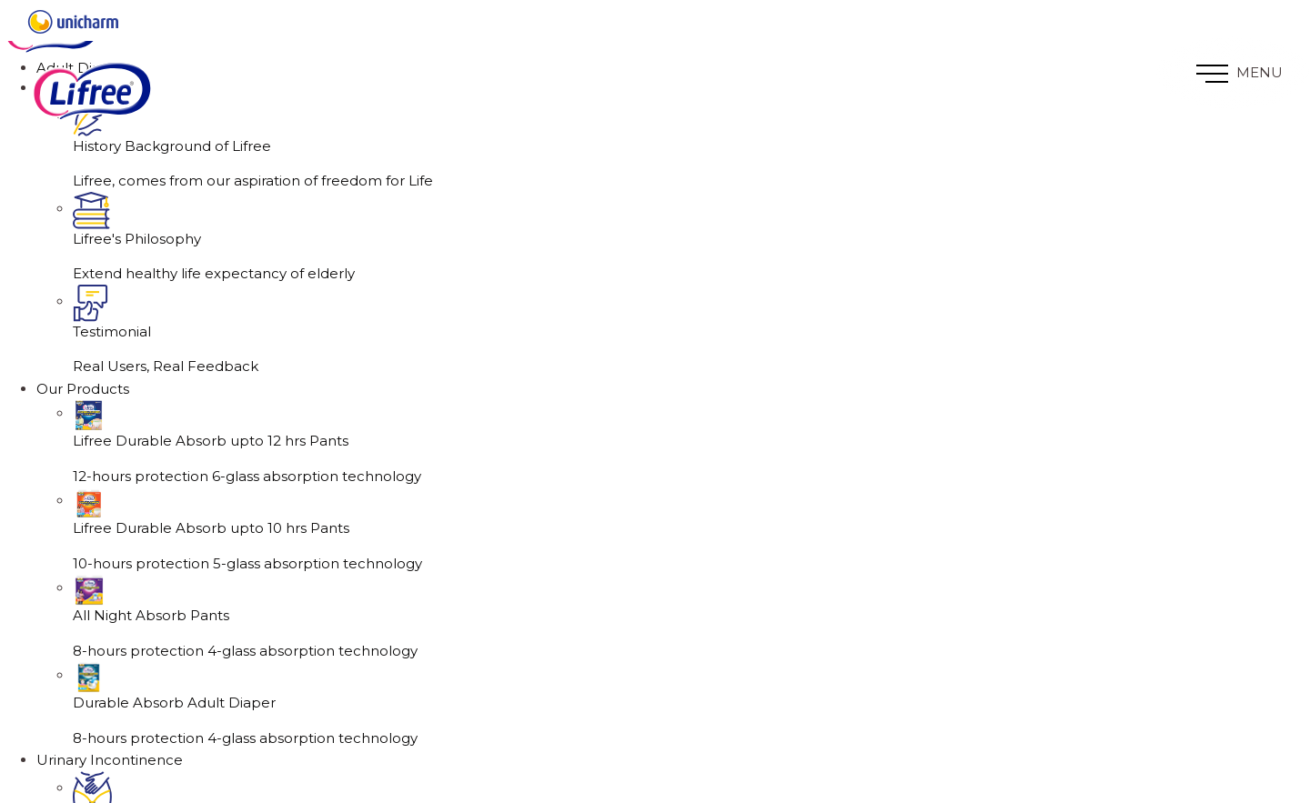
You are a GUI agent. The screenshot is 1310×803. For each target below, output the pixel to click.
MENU (1239, 73)
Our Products (82, 449)
